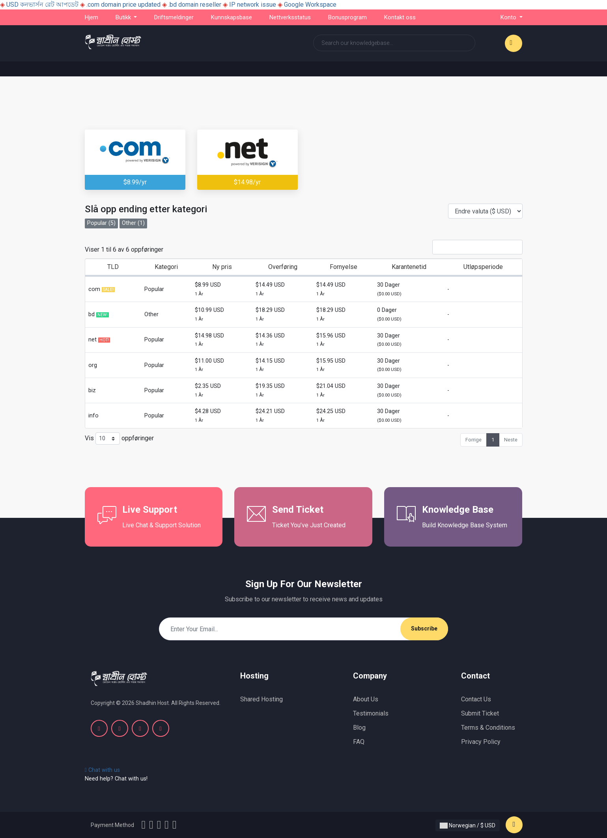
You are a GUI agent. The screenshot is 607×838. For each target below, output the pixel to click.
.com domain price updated (123, 4)
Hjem (91, 17)
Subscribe (424, 628)
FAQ (358, 741)
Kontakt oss (400, 17)
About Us (365, 699)
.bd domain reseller (194, 4)
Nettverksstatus (290, 17)
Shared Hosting (261, 699)
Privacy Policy (481, 741)
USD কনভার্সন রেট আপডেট (42, 4)
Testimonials (370, 713)
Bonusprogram (347, 17)
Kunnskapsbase (231, 17)
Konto (509, 17)
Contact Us (476, 699)
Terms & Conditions (488, 727)
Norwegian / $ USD (467, 825)
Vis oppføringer (119, 438)
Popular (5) (101, 223)
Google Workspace (310, 4)
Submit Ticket (480, 713)
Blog (359, 727)
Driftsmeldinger (174, 17)
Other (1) (133, 223)
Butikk (124, 17)
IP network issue (252, 4)
